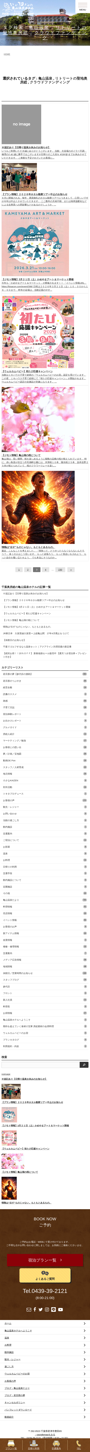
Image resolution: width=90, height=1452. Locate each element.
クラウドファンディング (50, 82)
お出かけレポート (45, 720)
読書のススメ (45, 694)
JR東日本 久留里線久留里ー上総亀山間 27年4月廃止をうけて (36, 633)
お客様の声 (45, 800)
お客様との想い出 (45, 747)
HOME (7, 54)
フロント (45, 993)
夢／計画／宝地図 (45, 753)
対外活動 (45, 787)
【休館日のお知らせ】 (14, 640)
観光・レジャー (45, 807)
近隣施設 (45, 886)
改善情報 (45, 940)
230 (60, 569)
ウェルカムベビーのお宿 (45, 1033)
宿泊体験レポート (45, 714)
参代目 (45, 986)
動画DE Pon (45, 760)
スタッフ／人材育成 (45, 767)
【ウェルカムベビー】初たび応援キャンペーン (27, 613)
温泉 (45, 853)
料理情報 (45, 906)
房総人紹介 (45, 734)
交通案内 (45, 833)
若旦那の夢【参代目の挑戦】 (45, 674)
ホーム (8, 1323)
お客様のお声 (45, 926)
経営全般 (45, 687)
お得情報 (45, 1013)
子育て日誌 (45, 707)
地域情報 (45, 966)
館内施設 (45, 826)
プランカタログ (45, 1039)
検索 (4, 1057)
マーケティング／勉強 (45, 740)
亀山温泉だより (45, 900)
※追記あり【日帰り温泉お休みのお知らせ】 (26, 593)
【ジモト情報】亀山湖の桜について (21, 620)
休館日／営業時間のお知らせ (45, 973)
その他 (45, 893)
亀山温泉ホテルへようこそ (45, 1019)
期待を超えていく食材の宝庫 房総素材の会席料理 (45, 1026)
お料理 (45, 860)
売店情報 (45, 913)
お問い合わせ (45, 813)
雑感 (45, 700)
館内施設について (45, 880)
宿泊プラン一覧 (42, 1260)
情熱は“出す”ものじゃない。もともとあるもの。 (27, 626)
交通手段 (45, 873)
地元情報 (45, 773)
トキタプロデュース (45, 793)
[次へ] (71, 569)
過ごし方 (9, 1366)
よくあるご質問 (45, 1275)
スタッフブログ (45, 979)
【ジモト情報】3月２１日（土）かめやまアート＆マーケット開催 (36, 607)
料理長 (45, 1006)
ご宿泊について (45, 840)
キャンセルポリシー (15, 1402)
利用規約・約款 (45, 1046)
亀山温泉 (39, 27)
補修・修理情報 (45, 946)
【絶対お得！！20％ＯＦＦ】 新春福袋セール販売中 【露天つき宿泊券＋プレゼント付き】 (45, 655)
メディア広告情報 (45, 959)
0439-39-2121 (49, 1291)
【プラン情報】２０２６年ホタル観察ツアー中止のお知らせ (34, 600)
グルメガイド (45, 727)
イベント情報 (45, 920)
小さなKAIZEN (45, 780)
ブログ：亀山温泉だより (17, 1388)
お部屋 (45, 846)
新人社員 (45, 999)
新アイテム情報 (45, 933)
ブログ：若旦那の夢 (15, 1395)
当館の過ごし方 (45, 820)
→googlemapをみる (45, 1434)
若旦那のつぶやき (45, 680)
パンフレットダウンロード (18, 1409)
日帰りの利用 (45, 866)
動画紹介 (9, 1417)
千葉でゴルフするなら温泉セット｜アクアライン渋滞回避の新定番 (37, 646)
